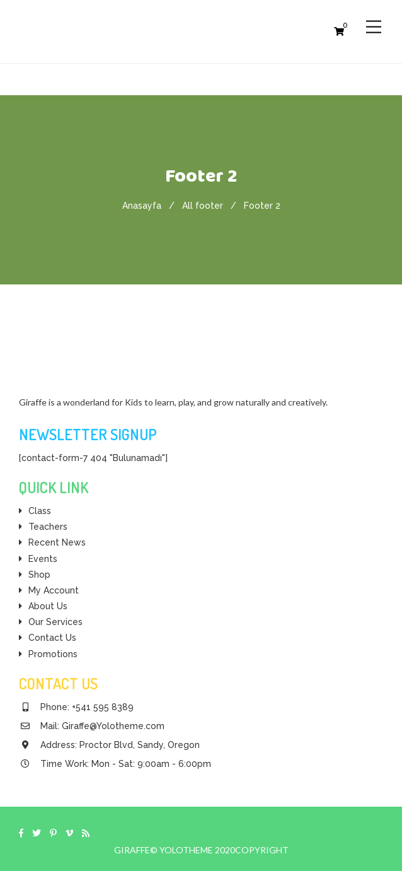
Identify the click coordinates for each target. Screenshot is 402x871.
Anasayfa (141, 206)
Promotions (53, 654)
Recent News (57, 542)
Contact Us (52, 638)
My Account (53, 590)
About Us (47, 606)
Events (42, 559)
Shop (39, 575)
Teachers (47, 527)
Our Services (55, 622)
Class (39, 511)
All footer (202, 206)
